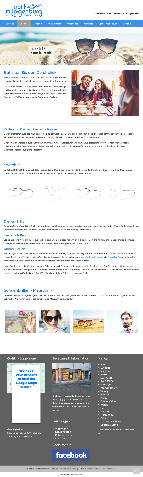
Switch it (38, 24)
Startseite (9, 24)
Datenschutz (100, 469)
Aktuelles (88, 24)
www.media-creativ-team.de (71, 474)
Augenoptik (72, 24)
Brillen (24, 24)
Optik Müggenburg (107, 24)
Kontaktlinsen (54, 24)
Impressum (111, 469)
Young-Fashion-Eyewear (91, 257)
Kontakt (127, 24)
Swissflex (112, 257)
